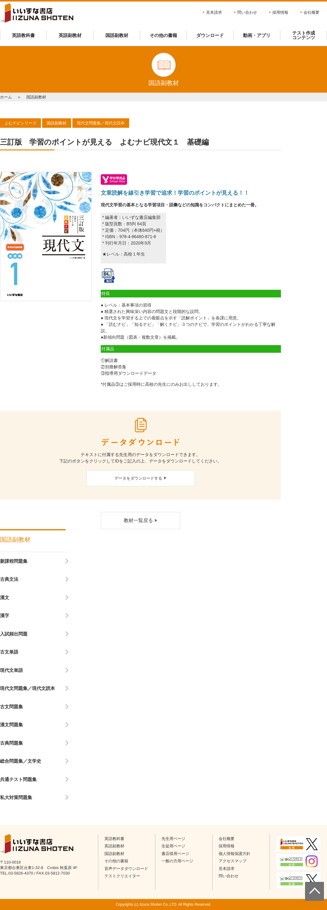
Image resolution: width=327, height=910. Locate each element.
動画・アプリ (257, 35)
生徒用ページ (173, 846)
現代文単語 (11, 670)
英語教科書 (23, 35)
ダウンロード (210, 35)
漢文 (4, 597)
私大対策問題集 (16, 797)
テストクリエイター (122, 876)
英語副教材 (70, 35)
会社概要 (311, 12)
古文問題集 (11, 706)
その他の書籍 (163, 35)
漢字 (4, 615)
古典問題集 (11, 743)
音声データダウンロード (126, 868)
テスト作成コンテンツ (303, 35)
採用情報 (280, 12)
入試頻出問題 (13, 633)
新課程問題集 (13, 561)
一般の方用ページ (177, 861)
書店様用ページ (175, 853)
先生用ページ (173, 838)
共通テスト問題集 (18, 779)
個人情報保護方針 (234, 853)
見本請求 (214, 12)
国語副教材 (116, 35)
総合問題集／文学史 (20, 761)
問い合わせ (247, 12)
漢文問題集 (11, 724)
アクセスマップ (232, 861)
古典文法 (9, 579)
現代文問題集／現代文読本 (27, 688)
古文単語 (9, 651)
